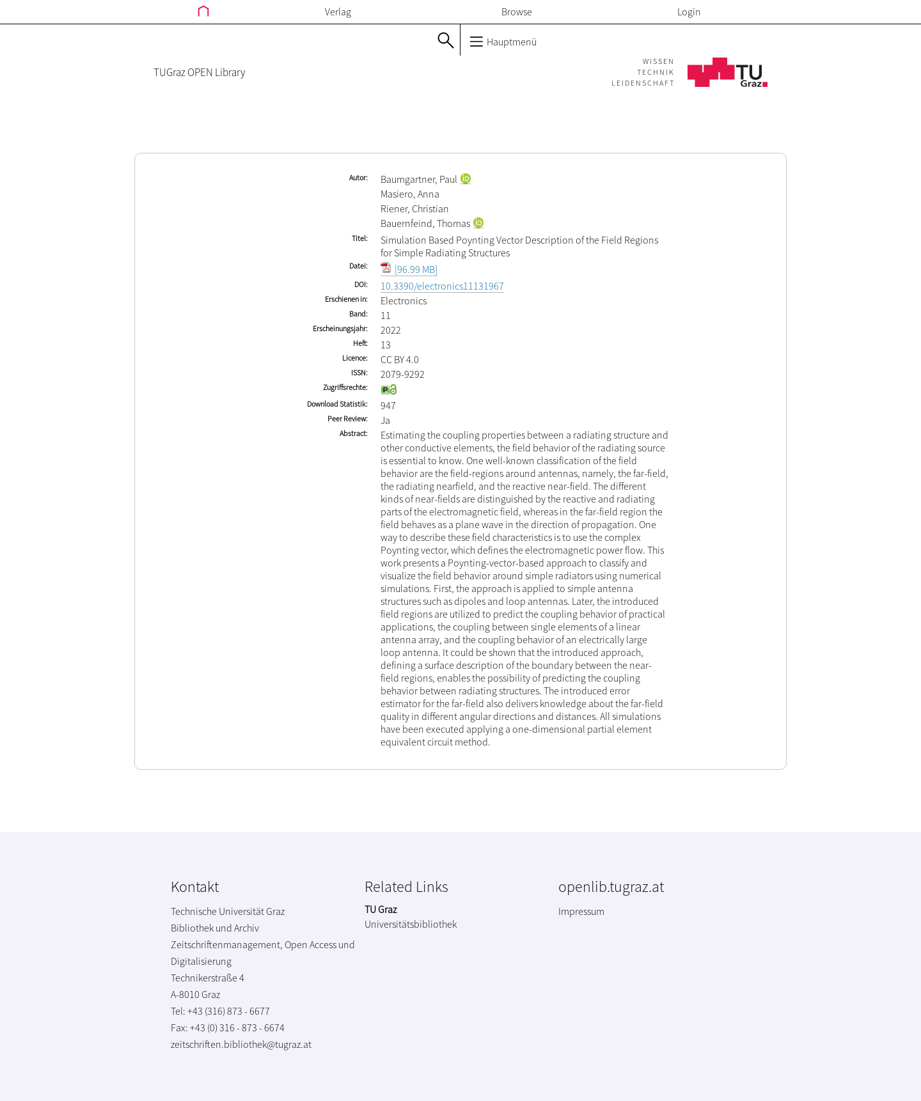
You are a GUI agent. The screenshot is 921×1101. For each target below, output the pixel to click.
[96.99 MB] (409, 269)
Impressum (581, 911)
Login (689, 11)
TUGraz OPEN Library (199, 72)
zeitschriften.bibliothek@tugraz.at (241, 1044)
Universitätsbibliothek (411, 924)
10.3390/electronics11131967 (442, 285)
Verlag (338, 11)
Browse (516, 11)
